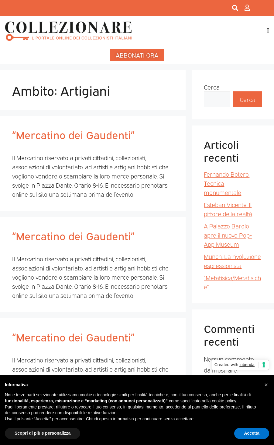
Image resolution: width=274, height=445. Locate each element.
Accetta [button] (251, 433)
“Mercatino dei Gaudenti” (73, 134)
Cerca (212, 87)
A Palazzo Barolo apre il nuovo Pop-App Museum (228, 235)
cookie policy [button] (224, 400)
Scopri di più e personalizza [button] (42, 433)
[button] (268, 31)
